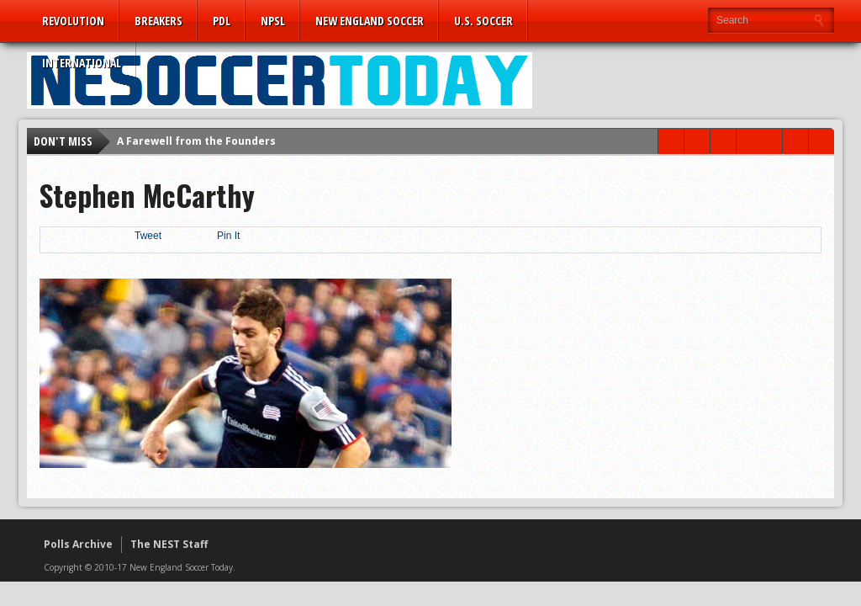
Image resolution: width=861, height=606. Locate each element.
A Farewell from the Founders (196, 141)
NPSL (273, 21)
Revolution (73, 21)
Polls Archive (78, 544)
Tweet (148, 236)
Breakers (158, 21)
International (81, 63)
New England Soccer (369, 21)
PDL (221, 21)
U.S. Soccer (483, 21)
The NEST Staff (169, 544)
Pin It (228, 236)
